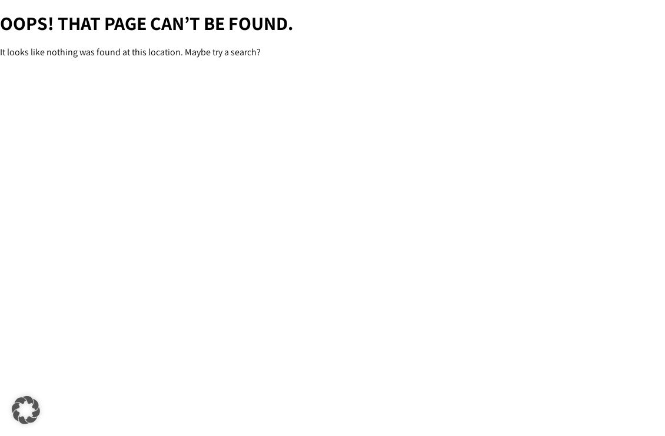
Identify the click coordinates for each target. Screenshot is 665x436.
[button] (26, 410)
